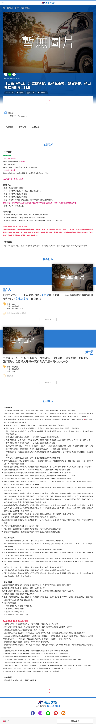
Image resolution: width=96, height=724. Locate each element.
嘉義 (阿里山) (25, 8)
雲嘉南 (17, 8)
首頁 (4, 8)
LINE (9, 74)
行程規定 (35, 127)
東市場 (45, 295)
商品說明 (9, 127)
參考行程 (22, 127)
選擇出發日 (75, 721)
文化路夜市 (21, 298)
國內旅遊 (10, 8)
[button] (48, 319)
